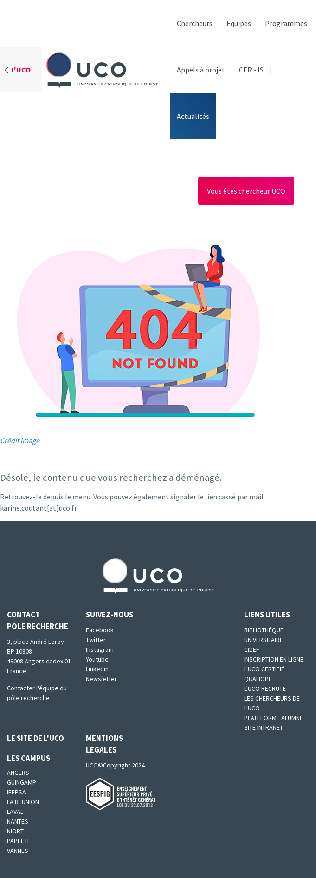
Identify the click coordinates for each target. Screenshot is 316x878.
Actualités (193, 116)
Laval (15, 811)
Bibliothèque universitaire (264, 635)
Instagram (100, 649)
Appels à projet (201, 69)
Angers (18, 772)
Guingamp (21, 782)
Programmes (286, 23)
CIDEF (251, 649)
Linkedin (97, 669)
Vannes (17, 850)
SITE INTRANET (263, 727)
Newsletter (101, 679)
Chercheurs (195, 23)
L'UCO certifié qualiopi (264, 674)
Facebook (100, 630)
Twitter (96, 640)
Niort (15, 831)
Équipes (238, 23)
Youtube (97, 659)
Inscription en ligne (273, 659)
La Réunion (23, 802)
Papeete (19, 841)
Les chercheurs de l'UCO (272, 703)
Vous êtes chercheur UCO (246, 191)
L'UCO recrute (265, 688)
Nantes (17, 821)
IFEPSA (16, 792)
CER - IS (251, 69)
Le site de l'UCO (35, 738)
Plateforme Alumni (272, 718)
